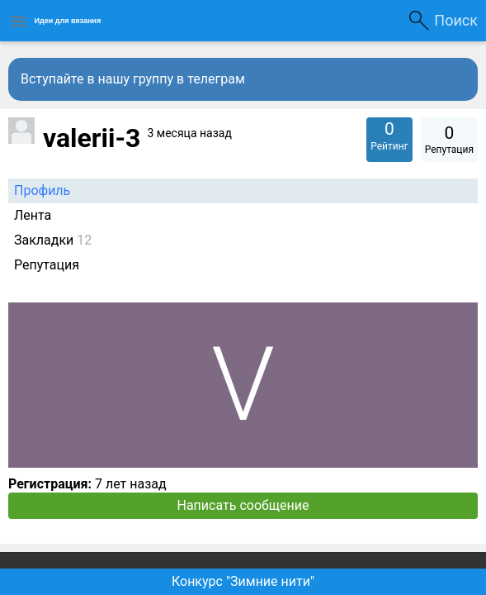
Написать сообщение (243, 505)
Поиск (456, 20)
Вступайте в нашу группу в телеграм (133, 79)
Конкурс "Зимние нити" (243, 581)
